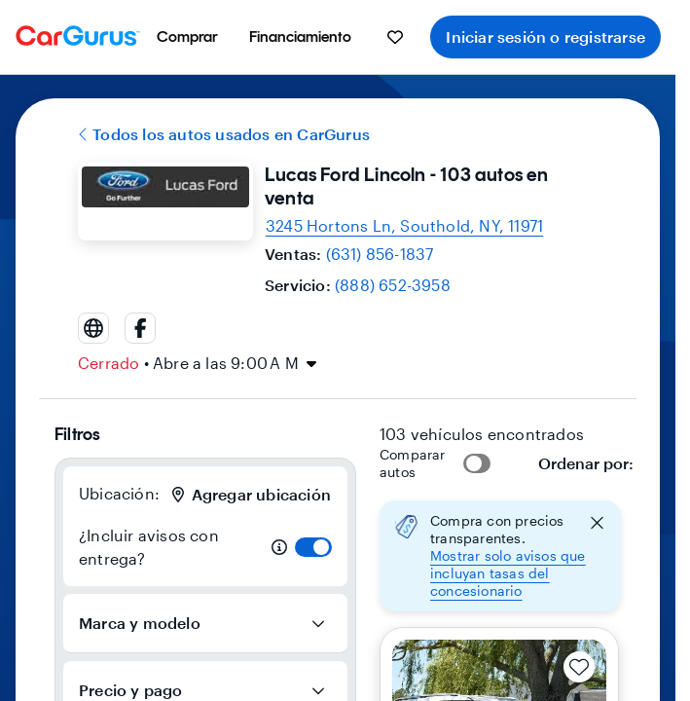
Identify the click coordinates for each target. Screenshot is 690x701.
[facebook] (140, 328)
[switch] (313, 547)
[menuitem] (187, 37)
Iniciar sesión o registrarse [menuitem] (545, 36)
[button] (500, 555)
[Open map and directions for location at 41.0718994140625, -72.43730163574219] (404, 226)
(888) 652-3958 (393, 285)
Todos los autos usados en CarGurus (224, 134)
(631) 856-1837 (380, 253)
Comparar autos (413, 463)
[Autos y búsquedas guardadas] (395, 37)
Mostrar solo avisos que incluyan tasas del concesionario (508, 573)
